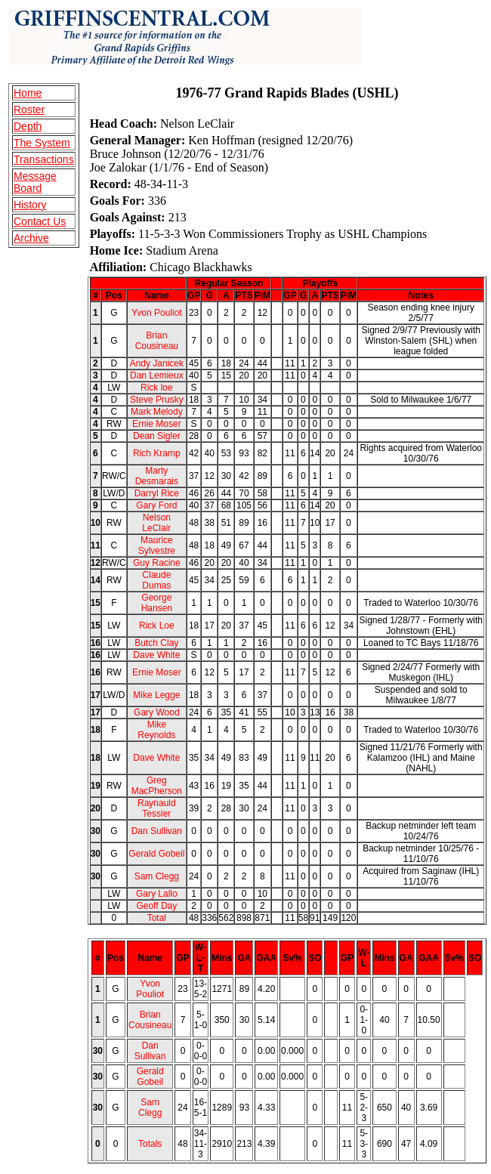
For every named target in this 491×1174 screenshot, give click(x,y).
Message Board (35, 182)
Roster (29, 109)
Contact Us (40, 221)
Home (28, 93)
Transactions (44, 159)
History (30, 205)
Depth (28, 126)
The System (42, 143)
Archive (31, 238)
